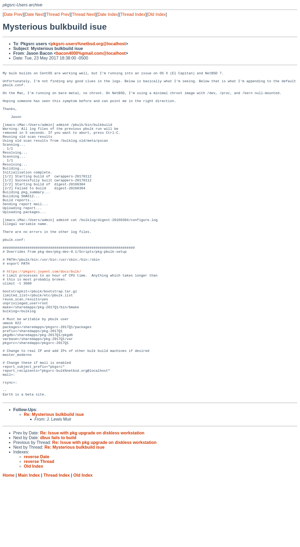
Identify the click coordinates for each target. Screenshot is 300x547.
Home (8, 542)
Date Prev (13, 14)
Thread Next (83, 14)
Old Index (157, 14)
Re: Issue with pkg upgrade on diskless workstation (92, 499)
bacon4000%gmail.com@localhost (91, 53)
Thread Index (132, 14)
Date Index (107, 14)
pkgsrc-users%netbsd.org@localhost (88, 44)
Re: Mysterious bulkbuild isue (54, 481)
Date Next (34, 14)
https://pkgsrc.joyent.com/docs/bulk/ (44, 312)
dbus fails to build (58, 504)
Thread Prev (58, 14)
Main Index (29, 542)
